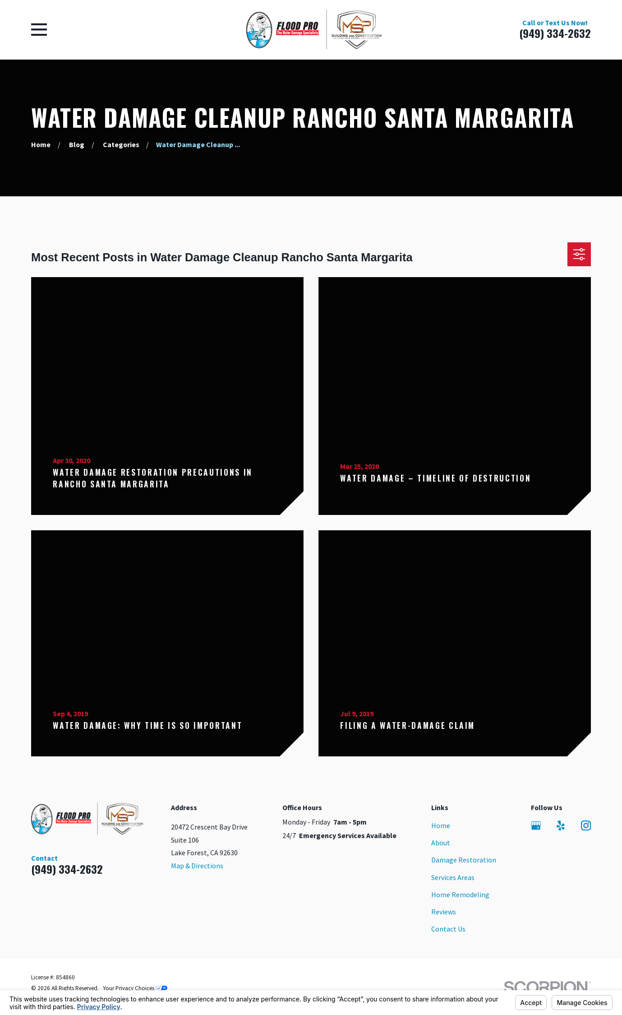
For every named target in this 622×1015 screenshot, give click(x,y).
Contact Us (448, 928)
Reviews (443, 911)
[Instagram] (586, 825)
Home (440, 825)
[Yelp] (561, 825)
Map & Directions (197, 865)
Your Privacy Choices (135, 988)
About (440, 842)
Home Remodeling (460, 894)
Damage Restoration (463, 859)
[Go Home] (41, 144)
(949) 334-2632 (555, 33)
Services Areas (453, 877)
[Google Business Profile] (536, 825)
